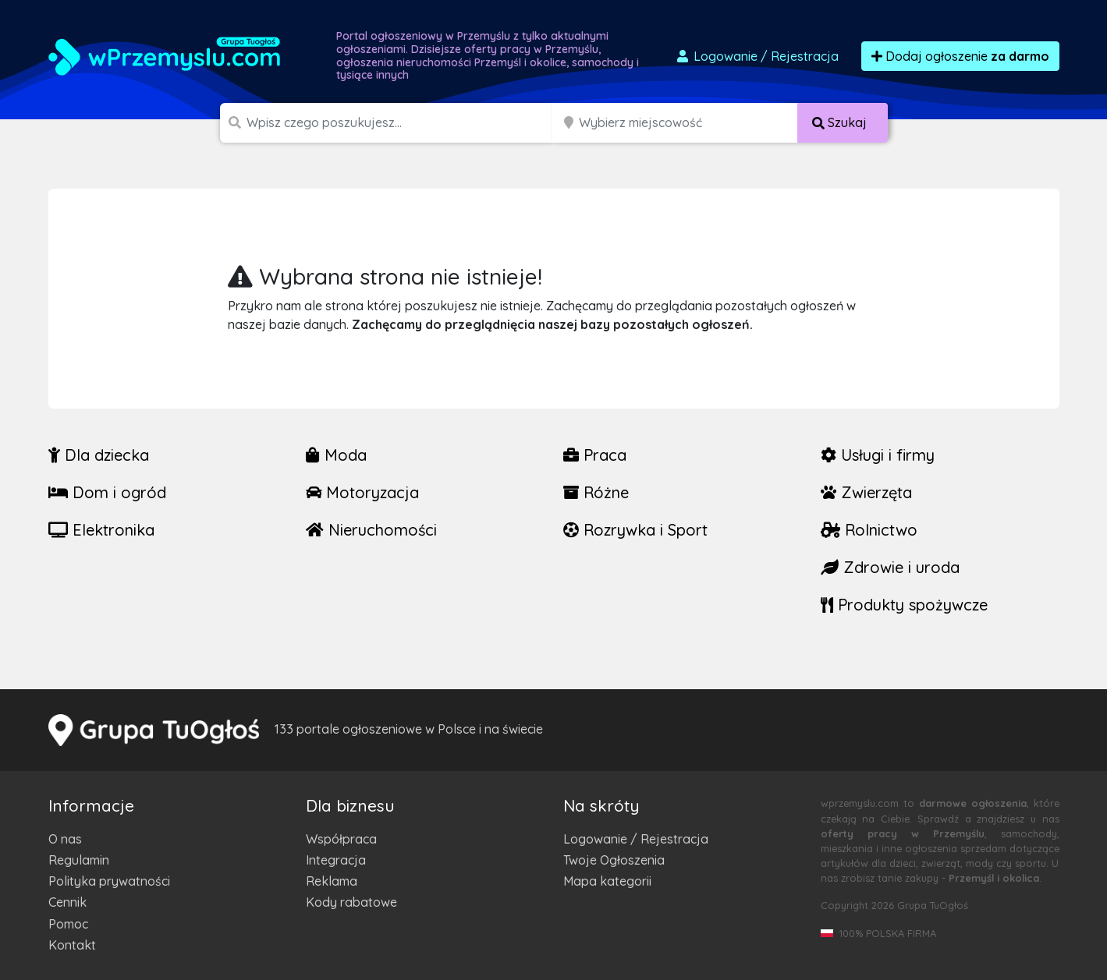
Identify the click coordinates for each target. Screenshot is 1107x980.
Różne (596, 492)
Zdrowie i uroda (890, 567)
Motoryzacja (362, 492)
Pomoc (68, 924)
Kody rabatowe (351, 902)
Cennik (67, 902)
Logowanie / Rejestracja (635, 839)
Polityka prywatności (109, 881)
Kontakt (72, 945)
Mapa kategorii (607, 881)
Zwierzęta (866, 492)
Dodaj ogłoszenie (960, 56)
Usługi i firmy (878, 455)
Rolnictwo (869, 530)
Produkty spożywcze (904, 604)
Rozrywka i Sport (635, 530)
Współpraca (341, 839)
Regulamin (78, 860)
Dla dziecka (98, 455)
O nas (65, 839)
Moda (336, 455)
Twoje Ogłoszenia (614, 860)
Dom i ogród (107, 492)
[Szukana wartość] (401, 123)
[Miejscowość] (689, 123)
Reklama (331, 881)
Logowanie (757, 56)
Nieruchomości (371, 530)
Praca (594, 455)
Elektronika (101, 530)
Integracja (336, 860)
